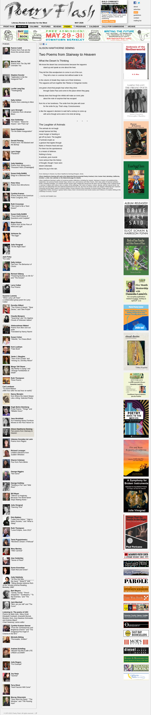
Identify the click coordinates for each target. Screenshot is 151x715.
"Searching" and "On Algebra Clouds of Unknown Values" (22, 318)
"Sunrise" (15, 675)
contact (136, 18)
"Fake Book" (16, 348)
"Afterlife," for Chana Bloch (21, 338)
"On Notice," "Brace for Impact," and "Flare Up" (20, 122)
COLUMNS (34, 27)
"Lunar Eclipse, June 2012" (21, 529)
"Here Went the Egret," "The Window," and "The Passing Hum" (21, 700)
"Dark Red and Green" (19, 569)
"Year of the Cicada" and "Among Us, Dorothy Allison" (22, 359)
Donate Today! (108, 21)
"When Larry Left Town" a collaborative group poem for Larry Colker (16, 299)
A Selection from (21, 112)
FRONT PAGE (8, 27)
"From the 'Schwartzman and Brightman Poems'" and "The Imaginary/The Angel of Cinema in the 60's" (18, 630)
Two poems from (22, 431)
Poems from (20, 50)
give (136, 12)
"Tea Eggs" (16, 235)
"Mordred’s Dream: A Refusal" (22, 541)
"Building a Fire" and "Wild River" (21, 485)
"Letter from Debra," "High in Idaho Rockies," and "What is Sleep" (22, 520)
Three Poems (17, 379)
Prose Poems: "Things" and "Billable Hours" (21, 409)
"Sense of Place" (17, 559)
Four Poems (16, 286)
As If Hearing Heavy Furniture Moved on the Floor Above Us (22, 421)
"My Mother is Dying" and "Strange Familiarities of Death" (20, 370)
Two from (21, 264)
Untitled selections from (20, 453)
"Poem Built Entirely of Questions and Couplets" (20, 216)
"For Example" (16, 663)
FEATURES (46, 27)
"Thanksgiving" (18, 90)
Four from (19, 461)
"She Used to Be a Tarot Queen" (20, 206)
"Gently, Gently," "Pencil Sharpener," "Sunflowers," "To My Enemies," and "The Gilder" (22, 595)
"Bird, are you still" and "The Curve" (21, 604)
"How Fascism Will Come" (21, 686)
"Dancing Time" (17, 506)
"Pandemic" (15, 153)
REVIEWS (57, 27)
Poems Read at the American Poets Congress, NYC (22, 196)
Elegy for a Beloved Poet (20, 174)
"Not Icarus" (17, 473)
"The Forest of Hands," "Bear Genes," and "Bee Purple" (22, 307)
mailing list (137, 20)
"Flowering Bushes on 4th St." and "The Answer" (22, 276)
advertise (137, 9)
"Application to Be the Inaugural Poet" (19, 77)
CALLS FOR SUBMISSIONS (113, 27)
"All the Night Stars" (18, 246)
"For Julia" (7, 258)
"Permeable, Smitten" (19, 638)
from (22, 396)
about (136, 6)
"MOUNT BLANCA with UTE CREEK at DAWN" (22, 651)
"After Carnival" (17, 550)
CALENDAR (94, 27)
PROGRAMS (79, 27)
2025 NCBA (22, 27)
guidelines (137, 15)
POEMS (67, 27)
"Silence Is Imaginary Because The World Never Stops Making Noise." (21, 497)
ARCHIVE (131, 27)
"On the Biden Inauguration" (21, 130)
